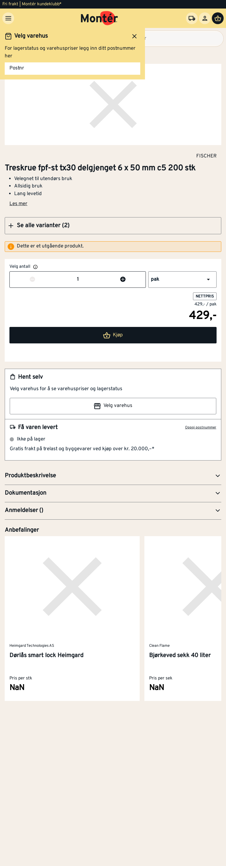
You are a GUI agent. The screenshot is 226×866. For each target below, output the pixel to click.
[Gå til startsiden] (99, 18)
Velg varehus (113, 406)
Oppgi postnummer (200, 427)
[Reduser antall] (32, 280)
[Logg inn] (205, 18)
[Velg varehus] (192, 18)
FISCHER (206, 156)
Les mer (18, 204)
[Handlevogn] (218, 18)
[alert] (113, 246)
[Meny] (8, 18)
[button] (113, 225)
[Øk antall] (123, 280)
